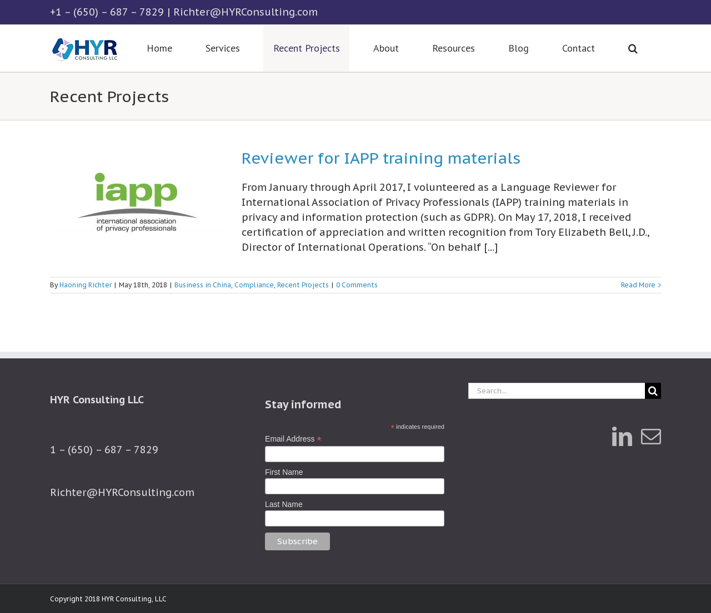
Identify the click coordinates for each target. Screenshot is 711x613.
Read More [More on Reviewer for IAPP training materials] (638, 285)
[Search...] (556, 391)
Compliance (254, 285)
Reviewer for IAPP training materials (381, 158)
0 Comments (357, 285)
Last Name (284, 504)
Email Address (293, 439)
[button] (632, 48)
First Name (284, 472)
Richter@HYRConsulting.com (245, 12)
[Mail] (651, 437)
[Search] (653, 391)
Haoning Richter (85, 285)
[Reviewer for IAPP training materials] (139, 207)
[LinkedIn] (622, 437)
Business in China (202, 285)
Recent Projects (303, 285)
